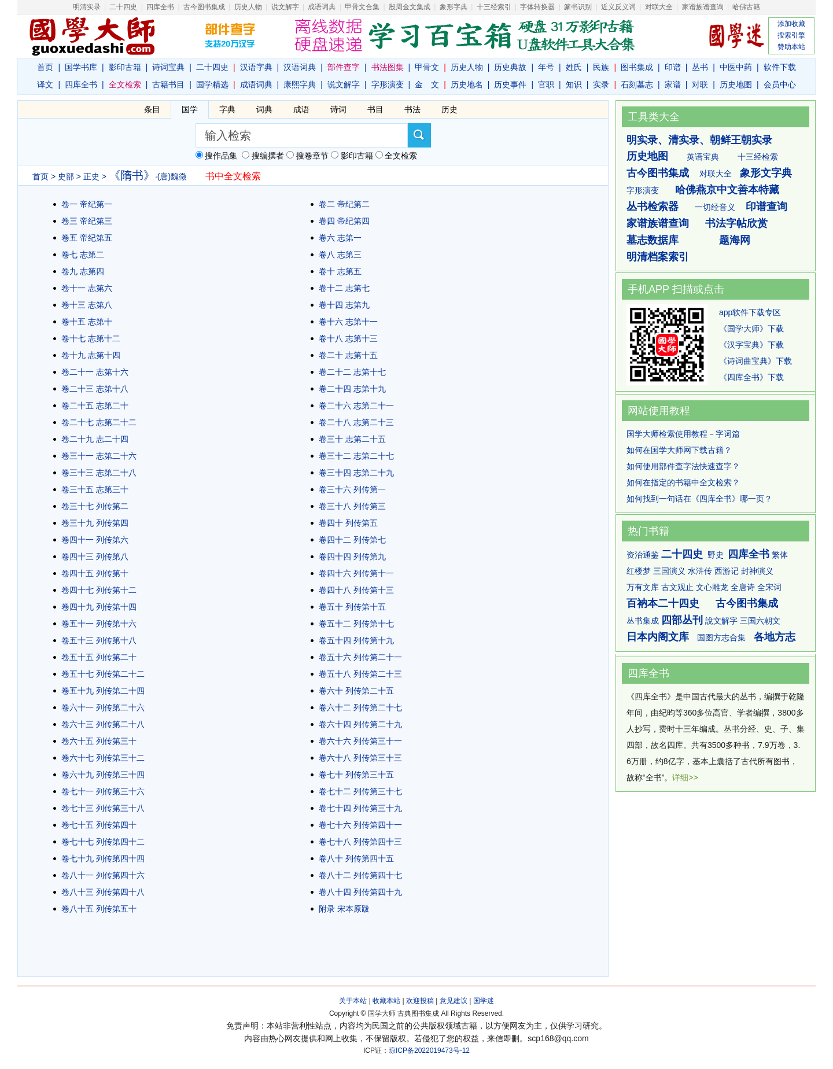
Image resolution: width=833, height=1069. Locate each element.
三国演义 (669, 571)
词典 (264, 109)
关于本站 (353, 1001)
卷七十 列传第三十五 (356, 774)
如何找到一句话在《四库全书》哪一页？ (699, 498)
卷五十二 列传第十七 (356, 623)
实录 (601, 84)
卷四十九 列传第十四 (99, 606)
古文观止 (677, 587)
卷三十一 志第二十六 (99, 455)
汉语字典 (256, 67)
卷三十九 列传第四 (94, 523)
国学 (190, 109)
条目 (152, 109)
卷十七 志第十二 (90, 338)
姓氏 (574, 67)
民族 (601, 67)
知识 (574, 84)
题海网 (734, 240)
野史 (715, 554)
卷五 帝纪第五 (86, 237)
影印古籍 (125, 67)
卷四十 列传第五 (348, 523)
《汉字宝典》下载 (751, 344)
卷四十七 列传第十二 (99, 590)
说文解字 (343, 84)
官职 (546, 84)
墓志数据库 (652, 240)
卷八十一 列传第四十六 (103, 875)
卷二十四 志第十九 (352, 388)
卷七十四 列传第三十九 (360, 808)
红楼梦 (638, 571)
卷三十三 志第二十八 (99, 472)
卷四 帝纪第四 (344, 221)
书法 (412, 109)
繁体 (780, 554)
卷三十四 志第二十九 (356, 472)
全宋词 (769, 587)
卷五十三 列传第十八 (99, 640)
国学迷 (483, 1001)
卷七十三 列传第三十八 (103, 808)
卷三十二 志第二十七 (356, 455)
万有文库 (642, 587)
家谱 (673, 84)
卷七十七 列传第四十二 (103, 841)
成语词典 (322, 7)
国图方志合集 (721, 637)
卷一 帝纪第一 (86, 204)
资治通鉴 (642, 554)
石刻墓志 (637, 84)
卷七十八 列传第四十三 (360, 841)
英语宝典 (703, 156)
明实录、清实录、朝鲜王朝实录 (699, 140)
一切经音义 (715, 207)
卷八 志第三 (340, 254)
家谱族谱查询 (657, 223)
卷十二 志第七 (344, 288)
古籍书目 (168, 84)
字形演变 (387, 84)
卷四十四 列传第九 (352, 556)
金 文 (427, 84)
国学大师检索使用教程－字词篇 (683, 433)
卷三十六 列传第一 (352, 489)
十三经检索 (758, 156)
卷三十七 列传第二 (94, 506)
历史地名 (467, 84)
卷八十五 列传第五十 (99, 908)
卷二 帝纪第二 (344, 204)
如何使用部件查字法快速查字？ (683, 466)
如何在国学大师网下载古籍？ (679, 450)
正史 (91, 176)
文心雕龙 (712, 587)
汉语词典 (299, 67)
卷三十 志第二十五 (352, 439)
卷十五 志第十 (86, 321)
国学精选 (212, 84)
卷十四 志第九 (344, 304)
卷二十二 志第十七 (352, 372)
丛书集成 (642, 620)
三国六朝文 (760, 620)
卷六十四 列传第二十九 (360, 724)
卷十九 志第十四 (90, 355)
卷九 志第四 (82, 271)
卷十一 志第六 (86, 288)
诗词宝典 (168, 67)
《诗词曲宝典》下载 (755, 361)
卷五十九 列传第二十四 (103, 690)
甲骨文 (427, 67)
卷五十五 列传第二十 (99, 657)
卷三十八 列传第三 (352, 506)
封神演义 (757, 571)
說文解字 (721, 620)
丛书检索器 (652, 206)
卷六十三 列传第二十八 (103, 724)
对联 (700, 84)
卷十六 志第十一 (348, 321)
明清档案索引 (657, 257)
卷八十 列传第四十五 (356, 858)
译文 (45, 84)
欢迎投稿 (420, 1001)
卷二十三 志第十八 (94, 388)
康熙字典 (299, 84)
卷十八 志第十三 (348, 338)
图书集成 (637, 67)
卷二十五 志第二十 (94, 405)
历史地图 (736, 84)
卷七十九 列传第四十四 (103, 858)
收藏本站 (386, 1001)
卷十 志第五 (340, 271)
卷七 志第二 (82, 254)
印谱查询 (766, 206)
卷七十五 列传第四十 (99, 825)
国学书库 (81, 67)
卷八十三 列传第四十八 (103, 892)
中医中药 (736, 67)
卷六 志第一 (340, 237)
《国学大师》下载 (751, 328)
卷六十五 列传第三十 (99, 741)
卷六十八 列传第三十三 (360, 757)
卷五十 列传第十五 (352, 606)
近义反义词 (618, 7)
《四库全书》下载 (751, 377)
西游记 (726, 571)
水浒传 (700, 571)
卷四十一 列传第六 (94, 539)
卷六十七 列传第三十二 (103, 757)
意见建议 (453, 1001)
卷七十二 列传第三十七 (360, 791)
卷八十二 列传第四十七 (360, 875)
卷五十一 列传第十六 (99, 623)
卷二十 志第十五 (348, 355)
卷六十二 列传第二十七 (360, 707)
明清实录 (87, 7)
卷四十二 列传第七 (352, 539)
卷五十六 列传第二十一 (360, 657)
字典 (227, 109)
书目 (375, 109)
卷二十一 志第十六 (94, 372)
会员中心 (780, 84)
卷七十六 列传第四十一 (360, 825)
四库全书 (160, 7)
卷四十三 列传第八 (94, 556)
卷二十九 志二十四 (94, 439)
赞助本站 (791, 47)
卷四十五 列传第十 (94, 573)
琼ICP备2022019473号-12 (429, 1050)
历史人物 (248, 7)
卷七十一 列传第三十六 (103, 791)
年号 (546, 67)
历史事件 (510, 84)
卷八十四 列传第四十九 (360, 892)
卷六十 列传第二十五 (356, 690)
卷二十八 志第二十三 (356, 422)
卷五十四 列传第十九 (356, 640)
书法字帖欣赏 (736, 223)
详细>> (685, 777)
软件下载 (780, 67)
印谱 (673, 67)
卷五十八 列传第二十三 (360, 674)
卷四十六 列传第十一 (356, 573)
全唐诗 (743, 587)
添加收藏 (791, 24)
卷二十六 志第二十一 (356, 405)
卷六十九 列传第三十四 (103, 774)
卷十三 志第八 (86, 304)
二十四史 (123, 7)
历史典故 (510, 67)
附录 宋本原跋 (344, 908)
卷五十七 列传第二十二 (103, 674)
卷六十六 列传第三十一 (360, 741)
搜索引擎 (791, 35)
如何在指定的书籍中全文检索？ (683, 482)
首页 (45, 67)
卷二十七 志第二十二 (99, 422)
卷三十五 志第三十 (94, 489)
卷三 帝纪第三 (86, 221)
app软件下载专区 (750, 312)
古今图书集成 (657, 173)
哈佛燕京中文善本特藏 (727, 190)
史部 (66, 176)
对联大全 (659, 7)
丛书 (700, 67)
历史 (449, 109)
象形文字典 (766, 173)
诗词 (338, 109)
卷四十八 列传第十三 (356, 590)
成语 (301, 109)
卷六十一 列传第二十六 (103, 707)
